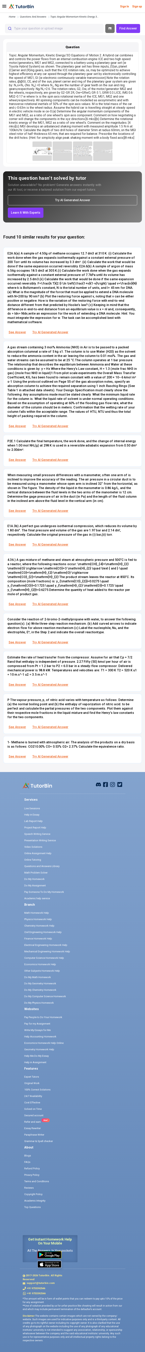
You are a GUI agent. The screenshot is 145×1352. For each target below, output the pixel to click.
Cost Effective (32, 1102)
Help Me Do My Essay (36, 1055)
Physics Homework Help (38, 919)
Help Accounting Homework (40, 1036)
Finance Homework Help (38, 938)
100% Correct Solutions (37, 1089)
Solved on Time (33, 1108)
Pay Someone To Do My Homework (44, 891)
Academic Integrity (34, 1200)
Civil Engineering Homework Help (43, 932)
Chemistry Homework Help (39, 925)
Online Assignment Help (37, 853)
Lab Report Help (33, 821)
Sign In (124, 6)
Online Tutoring (32, 859)
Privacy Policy (31, 1174)
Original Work (32, 1083)
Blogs (27, 1155)
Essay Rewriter (32, 1128)
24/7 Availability (33, 1096)
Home (12, 16)
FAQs (27, 1162)
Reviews (29, 1187)
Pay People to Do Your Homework (43, 1017)
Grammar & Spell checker (38, 1141)
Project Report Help (35, 827)
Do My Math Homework (37, 977)
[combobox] (54, 28)
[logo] (21, 6)
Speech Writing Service (37, 834)
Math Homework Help (36, 912)
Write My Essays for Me (37, 1030)
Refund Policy (32, 1168)
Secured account (33, 1115)
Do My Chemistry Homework (40, 989)
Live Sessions (32, 808)
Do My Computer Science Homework (45, 996)
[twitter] (119, 784)
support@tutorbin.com (40, 1283)
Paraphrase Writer (34, 1134)
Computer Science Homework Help (44, 957)
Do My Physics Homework (39, 1002)
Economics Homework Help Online (44, 1043)
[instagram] (112, 784)
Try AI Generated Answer (50, 332)
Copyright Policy (33, 1194)
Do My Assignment (35, 885)
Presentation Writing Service (40, 840)
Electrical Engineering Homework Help (45, 945)
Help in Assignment (35, 1062)
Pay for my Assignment (37, 1023)
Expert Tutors (31, 1076)
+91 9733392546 (36, 1288)
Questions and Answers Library (41, 866)
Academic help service (37, 898)
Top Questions (32, 1207)
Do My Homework (34, 879)
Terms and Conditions (36, 1181)
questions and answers (33, 16)
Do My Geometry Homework (40, 983)
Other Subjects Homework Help (42, 970)
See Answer (17, 332)
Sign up (137, 6)
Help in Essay (31, 814)
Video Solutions (33, 846)
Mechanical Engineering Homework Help (47, 951)
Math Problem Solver (36, 872)
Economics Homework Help (40, 964)
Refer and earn (32, 1121)
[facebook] (98, 784)
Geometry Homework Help (39, 1049)
